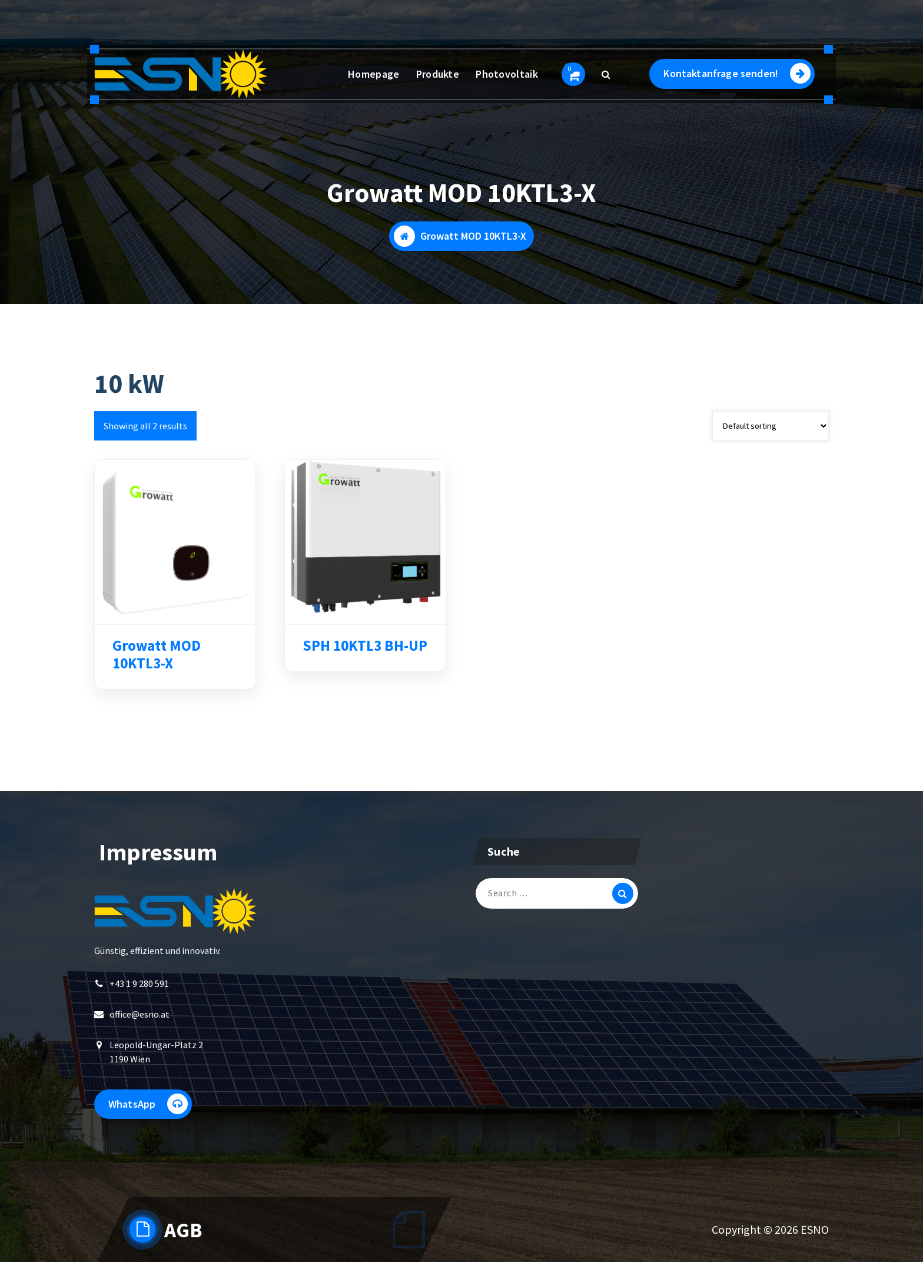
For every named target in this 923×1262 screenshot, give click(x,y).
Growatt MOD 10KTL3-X (156, 656)
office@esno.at (139, 1015)
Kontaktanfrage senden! (737, 73)
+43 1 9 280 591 (329, 29)
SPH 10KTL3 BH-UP (365, 647)
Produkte (437, 74)
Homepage (373, 74)
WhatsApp (148, 1105)
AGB (183, 1230)
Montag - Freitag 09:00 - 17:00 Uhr (191, 29)
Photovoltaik (507, 74)
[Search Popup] (605, 74)
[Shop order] (770, 427)
